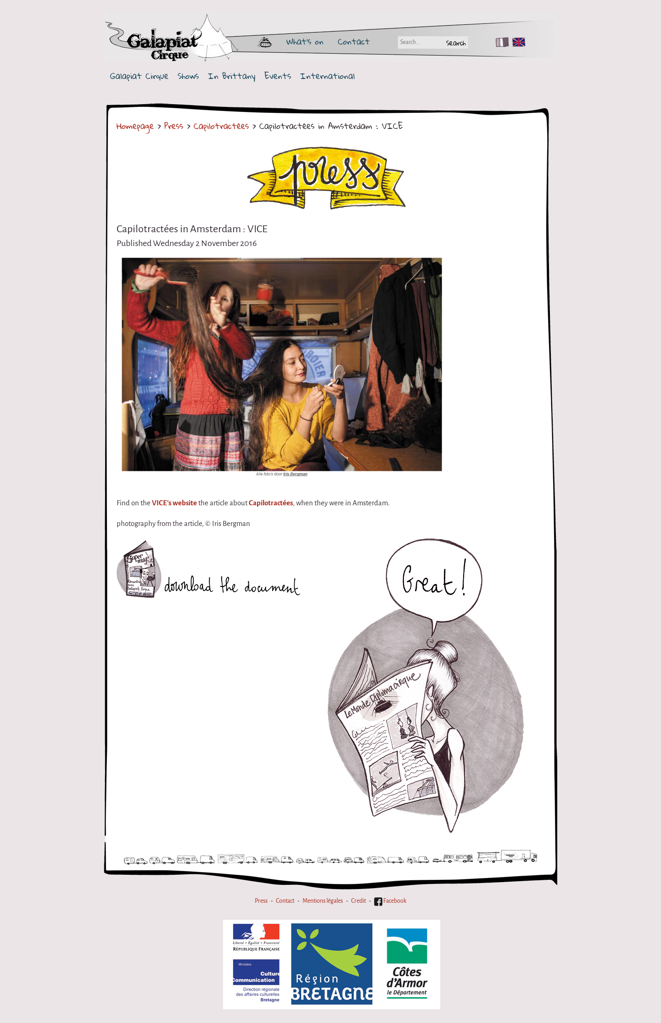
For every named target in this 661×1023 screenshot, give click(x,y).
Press (173, 126)
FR (500, 42)
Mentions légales (322, 901)
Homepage (135, 126)
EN (517, 42)
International (327, 76)
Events (277, 76)
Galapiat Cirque (139, 76)
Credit (358, 901)
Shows (188, 76)
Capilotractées (221, 126)
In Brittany (231, 76)
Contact (354, 41)
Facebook (390, 901)
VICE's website (174, 503)
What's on (305, 41)
